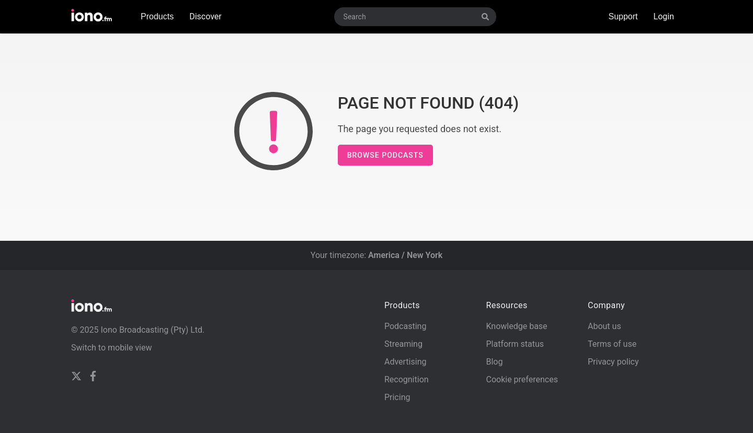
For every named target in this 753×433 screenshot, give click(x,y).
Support (622, 16)
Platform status (515, 344)
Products (157, 16)
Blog (494, 362)
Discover (205, 16)
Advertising (405, 362)
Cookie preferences (521, 379)
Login (664, 16)
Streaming (403, 344)
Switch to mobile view (111, 348)
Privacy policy (613, 362)
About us (604, 326)
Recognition (406, 379)
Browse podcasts (385, 155)
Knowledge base (516, 326)
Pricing (397, 397)
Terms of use (612, 344)
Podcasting (405, 326)
